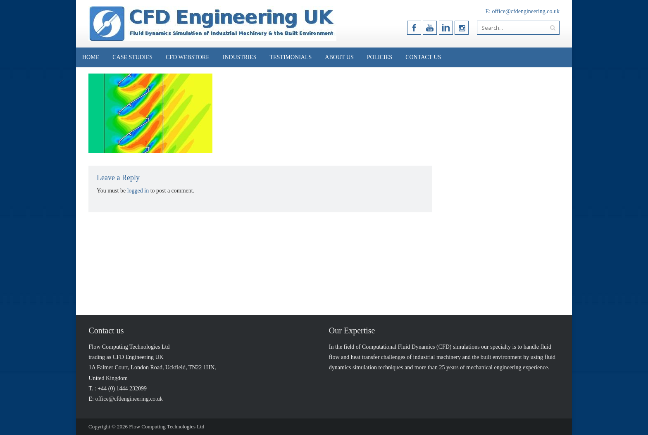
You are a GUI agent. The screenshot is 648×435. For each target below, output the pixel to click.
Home (90, 57)
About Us (339, 57)
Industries (240, 57)
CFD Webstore (188, 57)
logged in (138, 191)
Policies (379, 57)
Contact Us (423, 57)
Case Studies (132, 57)
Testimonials (290, 57)
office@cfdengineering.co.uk (526, 11)
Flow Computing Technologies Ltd (166, 426)
